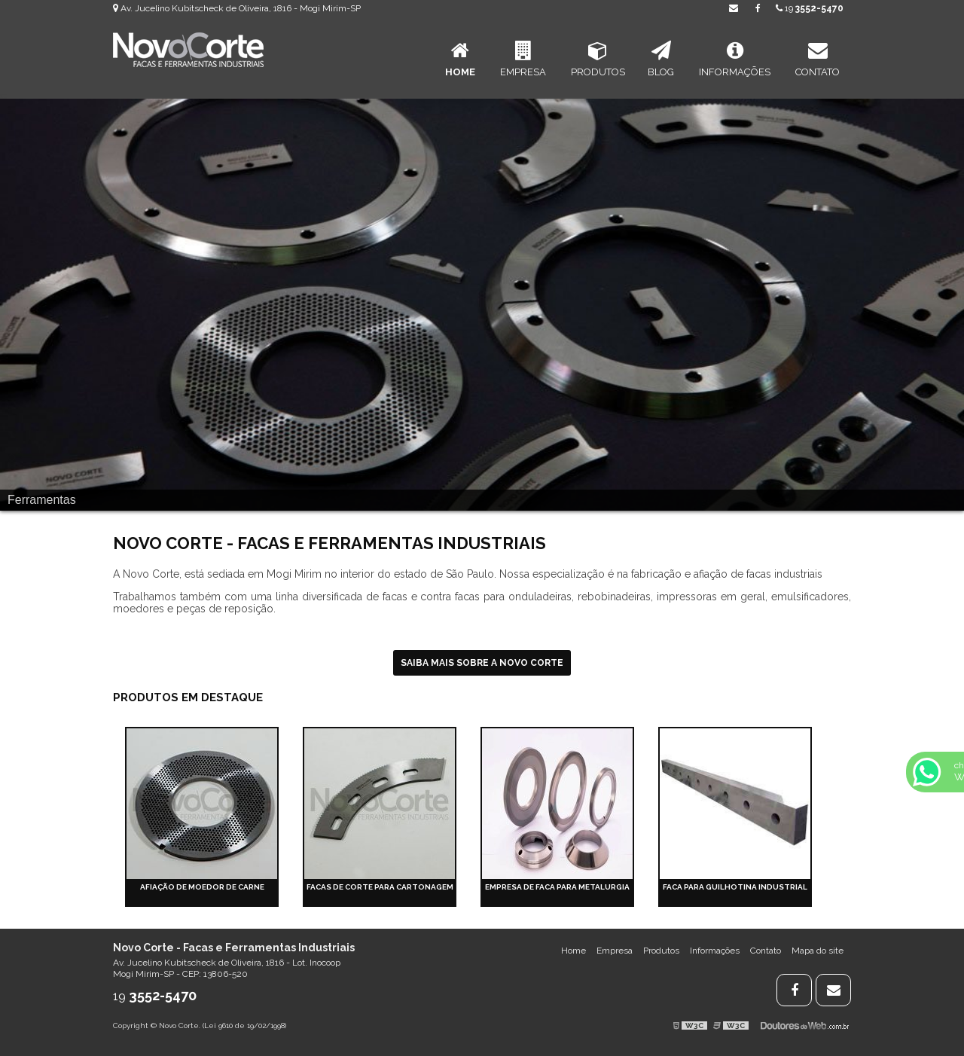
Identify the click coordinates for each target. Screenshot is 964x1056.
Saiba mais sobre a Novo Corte (482, 663)
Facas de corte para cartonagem (380, 887)
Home (460, 59)
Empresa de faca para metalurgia (557, 887)
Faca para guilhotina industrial (735, 887)
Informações (734, 59)
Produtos (598, 59)
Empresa (523, 59)
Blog (661, 59)
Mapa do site (818, 950)
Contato (817, 59)
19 (810, 8)
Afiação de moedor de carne (202, 887)
